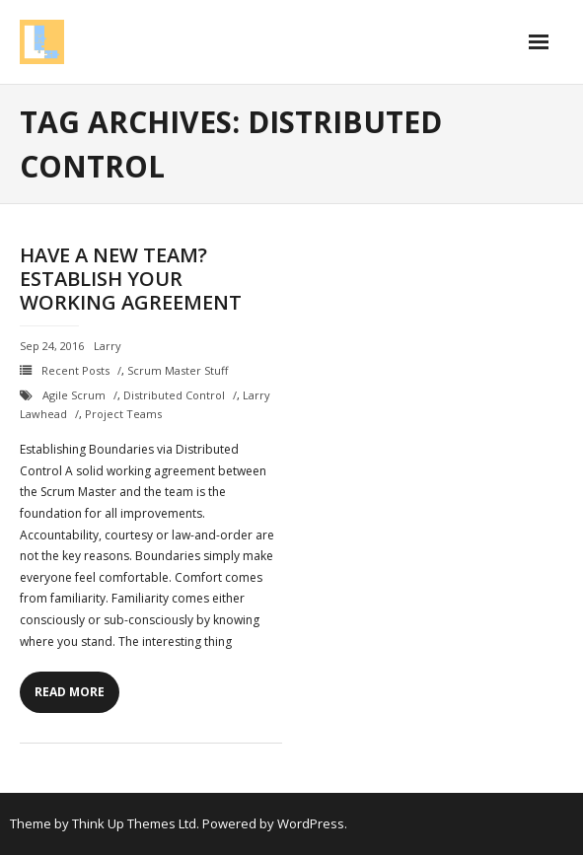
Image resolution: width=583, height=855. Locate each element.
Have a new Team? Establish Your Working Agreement (131, 279)
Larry (107, 345)
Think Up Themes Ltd (134, 823)
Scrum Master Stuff (177, 370)
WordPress (310, 823)
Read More (70, 691)
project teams (123, 413)
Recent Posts (75, 370)
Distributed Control (174, 395)
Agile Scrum (74, 395)
